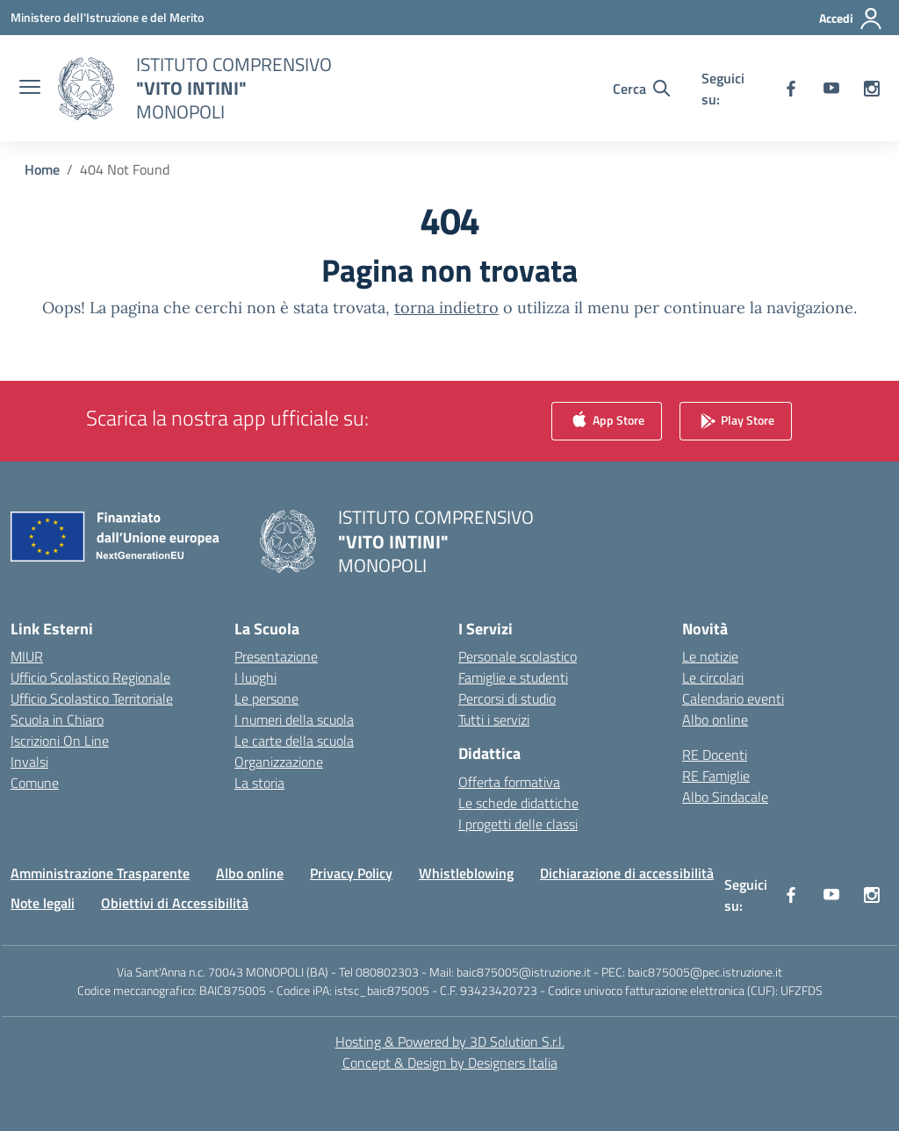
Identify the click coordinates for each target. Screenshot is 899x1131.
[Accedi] (851, 18)
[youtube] (831, 88)
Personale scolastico (517, 656)
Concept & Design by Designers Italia (449, 1062)
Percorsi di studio (507, 698)
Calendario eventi (733, 698)
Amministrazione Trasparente (100, 873)
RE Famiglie (716, 775)
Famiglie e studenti (513, 677)
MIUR (27, 656)
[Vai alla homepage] (234, 88)
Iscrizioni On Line (60, 740)
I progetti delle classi (518, 823)
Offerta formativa (509, 781)
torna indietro (446, 307)
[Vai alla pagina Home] (42, 169)
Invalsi (29, 761)
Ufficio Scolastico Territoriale (92, 698)
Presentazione (276, 656)
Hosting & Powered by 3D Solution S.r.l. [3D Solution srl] (450, 1041)
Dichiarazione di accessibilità (627, 873)
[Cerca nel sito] (641, 88)
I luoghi (255, 677)
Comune (35, 782)
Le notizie (710, 656)
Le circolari (713, 677)
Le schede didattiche (518, 802)
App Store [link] (606, 422)
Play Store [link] (735, 422)
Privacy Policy (351, 873)
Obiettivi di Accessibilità (174, 902)
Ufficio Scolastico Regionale (90, 677)
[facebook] (791, 88)
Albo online (715, 719)
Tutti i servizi (493, 719)
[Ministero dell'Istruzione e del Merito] (107, 17)
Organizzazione (278, 761)
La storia (259, 782)
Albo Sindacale (725, 796)
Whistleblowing (466, 873)
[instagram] (871, 88)
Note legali (43, 902)
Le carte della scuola (294, 740)
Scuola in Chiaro (57, 719)
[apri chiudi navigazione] (29, 88)
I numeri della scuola (294, 719)
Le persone (266, 698)
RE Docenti (714, 754)
